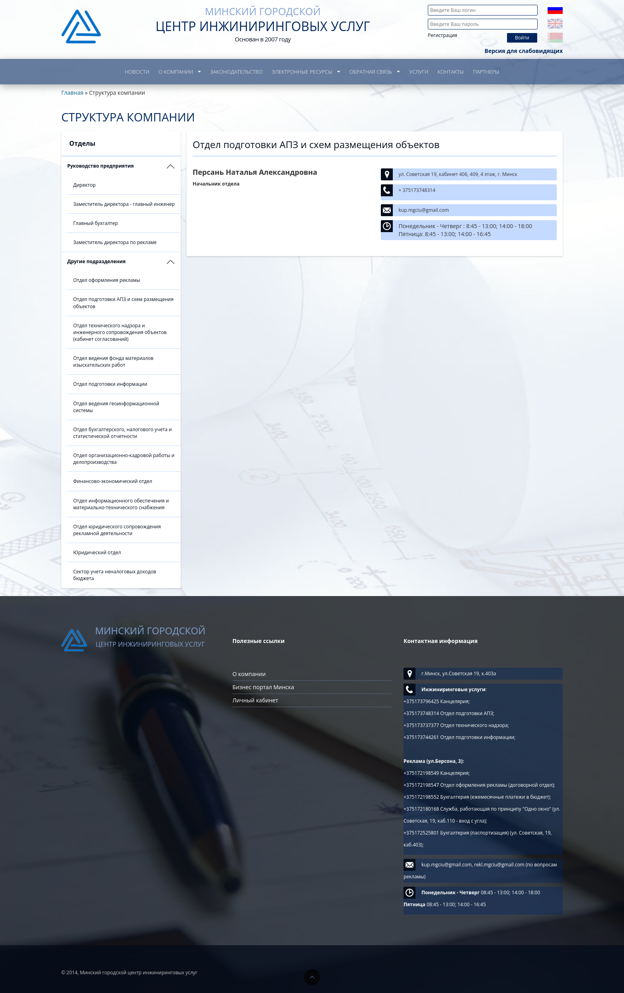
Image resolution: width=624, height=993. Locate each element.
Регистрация (442, 35)
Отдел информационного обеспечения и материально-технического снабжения (121, 504)
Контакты (450, 71)
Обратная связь (370, 71)
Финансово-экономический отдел (112, 481)
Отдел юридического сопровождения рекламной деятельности (117, 530)
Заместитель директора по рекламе (115, 242)
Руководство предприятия (100, 165)
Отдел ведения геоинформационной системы (116, 407)
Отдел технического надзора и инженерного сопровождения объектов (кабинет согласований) (120, 332)
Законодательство (236, 71)
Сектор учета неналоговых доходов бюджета (114, 575)
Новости (137, 71)
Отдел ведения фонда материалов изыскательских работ (113, 361)
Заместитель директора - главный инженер (124, 204)
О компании (175, 71)
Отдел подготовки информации (110, 384)
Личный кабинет (255, 700)
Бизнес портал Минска (263, 687)
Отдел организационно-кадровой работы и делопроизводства (123, 458)
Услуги (418, 71)
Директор (84, 185)
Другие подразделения (96, 261)
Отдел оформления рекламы (106, 280)
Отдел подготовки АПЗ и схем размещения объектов (123, 302)
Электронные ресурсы (302, 71)
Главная (72, 92)
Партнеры (486, 71)
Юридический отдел (97, 552)
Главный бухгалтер (95, 223)
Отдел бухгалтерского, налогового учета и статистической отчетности (122, 433)
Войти (522, 37)
